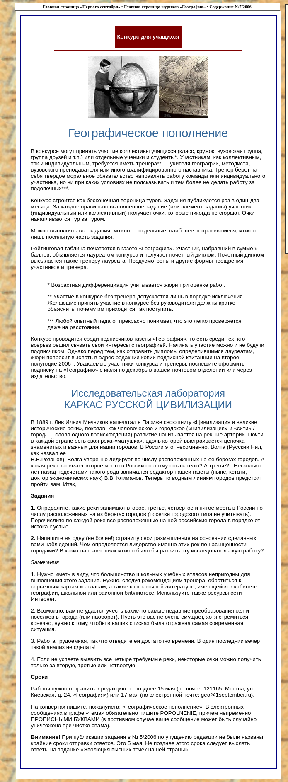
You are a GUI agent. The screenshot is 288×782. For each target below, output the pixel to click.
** (159, 163)
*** (65, 188)
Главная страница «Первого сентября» (81, 7)
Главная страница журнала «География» (165, 7)
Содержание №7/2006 (230, 7)
